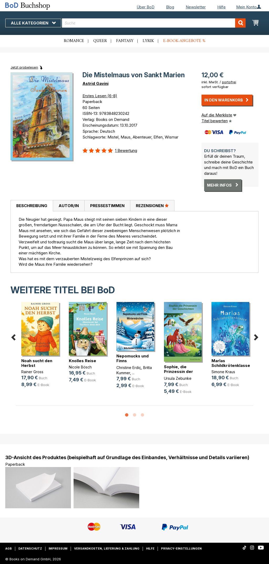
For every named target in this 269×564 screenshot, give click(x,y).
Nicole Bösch (80, 367)
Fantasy (124, 41)
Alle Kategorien (33, 22)
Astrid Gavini (95, 83)
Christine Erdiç (128, 367)
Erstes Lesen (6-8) (99, 95)
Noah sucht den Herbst (36, 363)
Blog (170, 6)
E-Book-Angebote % (184, 41)
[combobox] (154, 23)
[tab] (32, 206)
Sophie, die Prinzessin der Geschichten (178, 371)
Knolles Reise (82, 360)
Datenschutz (30, 548)
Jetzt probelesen (24, 67)
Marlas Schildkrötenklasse (230, 363)
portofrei (229, 82)
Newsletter (196, 6)
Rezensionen (152, 205)
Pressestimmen (107, 205)
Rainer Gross (32, 372)
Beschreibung (31, 205)
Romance (74, 41)
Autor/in (69, 205)
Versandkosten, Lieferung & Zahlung (106, 548)
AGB (8, 548)
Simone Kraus (223, 372)
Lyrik (148, 41)
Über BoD (145, 6)
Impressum (58, 548)
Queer (100, 41)
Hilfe (221, 6)
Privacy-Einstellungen (181, 548)
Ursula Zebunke (178, 378)
